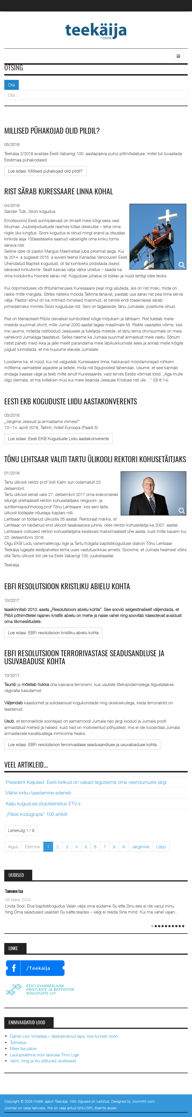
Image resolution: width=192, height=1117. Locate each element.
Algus (13, 846)
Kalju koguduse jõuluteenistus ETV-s (43, 803)
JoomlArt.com (143, 1101)
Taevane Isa (14, 891)
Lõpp (161, 846)
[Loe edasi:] (45, 171)
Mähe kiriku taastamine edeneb (38, 793)
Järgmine (140, 846)
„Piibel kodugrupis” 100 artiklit (36, 814)
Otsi (11, 84)
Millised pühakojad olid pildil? (52, 131)
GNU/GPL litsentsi (91, 1108)
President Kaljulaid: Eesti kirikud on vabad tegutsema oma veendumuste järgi (86, 782)
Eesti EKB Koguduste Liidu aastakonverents (70, 402)
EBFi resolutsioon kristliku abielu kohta (67, 587)
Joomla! (10, 1108)
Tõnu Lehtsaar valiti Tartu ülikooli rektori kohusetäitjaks (95, 460)
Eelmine (32, 846)
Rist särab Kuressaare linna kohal (58, 192)
